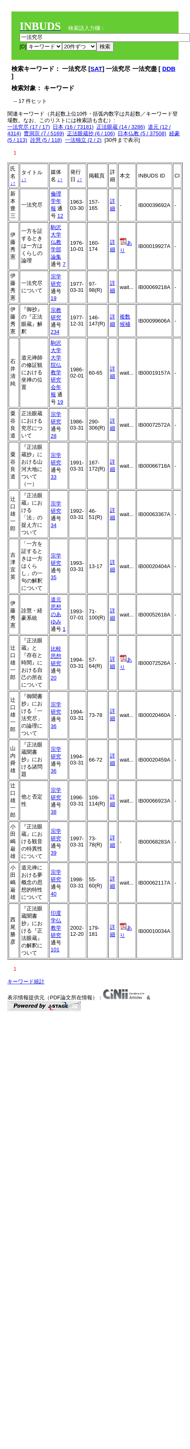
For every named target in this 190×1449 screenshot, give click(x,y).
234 (55, 332)
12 (60, 216)
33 (53, 477)
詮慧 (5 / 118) (46, 140)
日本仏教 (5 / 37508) (142, 133)
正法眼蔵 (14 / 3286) (120, 127)
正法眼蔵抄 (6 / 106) (91, 133)
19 (53, 298)
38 (53, 812)
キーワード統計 (26, 981)
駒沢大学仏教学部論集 (56, 242)
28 (53, 436)
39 (53, 853)
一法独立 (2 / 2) (83, 140)
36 (53, 726)
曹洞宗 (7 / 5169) (44, 133)
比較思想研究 (56, 656)
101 (55, 949)
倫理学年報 (56, 201)
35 (53, 577)
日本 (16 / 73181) (73, 127)
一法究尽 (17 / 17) (28, 127)
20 (53, 678)
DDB (169, 68)
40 (53, 894)
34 (53, 525)
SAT (96, 68)
